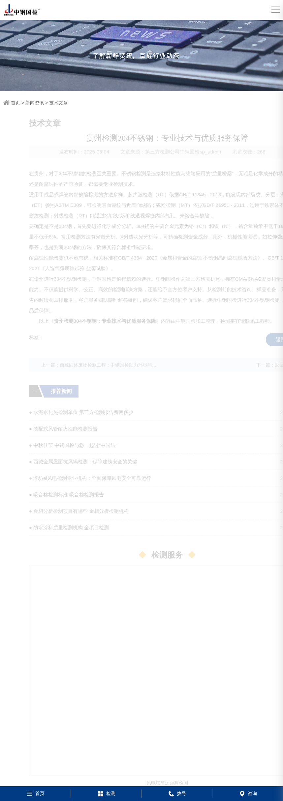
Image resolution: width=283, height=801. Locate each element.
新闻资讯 (34, 102)
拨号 (176, 793)
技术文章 (58, 102)
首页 (15, 102)
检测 (106, 793)
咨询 (247, 793)
